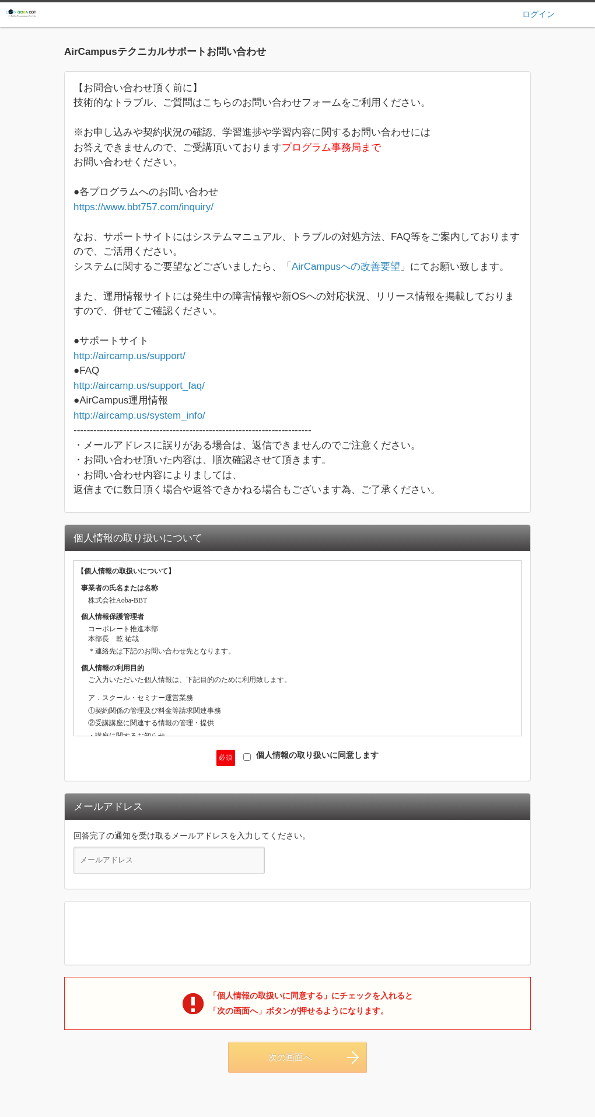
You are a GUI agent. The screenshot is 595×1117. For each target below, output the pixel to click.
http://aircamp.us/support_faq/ (139, 385)
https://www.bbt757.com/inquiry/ (144, 207)
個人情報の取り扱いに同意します (311, 755)
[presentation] (297, 933)
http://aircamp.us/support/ (130, 355)
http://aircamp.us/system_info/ (139, 415)
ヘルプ (582, 13)
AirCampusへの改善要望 (346, 266)
